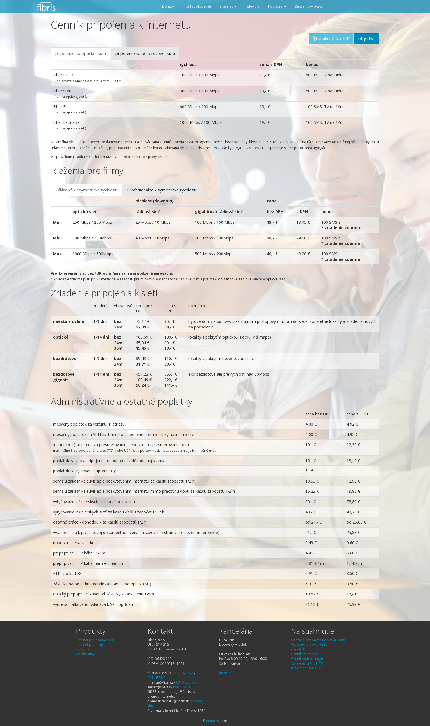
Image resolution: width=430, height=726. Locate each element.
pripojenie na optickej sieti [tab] (80, 53)
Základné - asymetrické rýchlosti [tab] (86, 190)
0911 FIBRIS (156, 677)
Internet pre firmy (90, 644)
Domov (168, 6)
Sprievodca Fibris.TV (307, 663)
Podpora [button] (277, 6)
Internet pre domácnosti (95, 640)
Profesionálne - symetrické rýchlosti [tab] (161, 190)
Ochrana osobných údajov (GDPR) (318, 640)
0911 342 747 (182, 672)
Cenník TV (298, 649)
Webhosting (85, 654)
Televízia (252, 6)
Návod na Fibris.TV (306, 668)
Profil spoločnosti (196, 6)
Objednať (367, 39)
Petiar (210, 720)
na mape (225, 672)
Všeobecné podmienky (309, 644)
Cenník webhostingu (307, 658)
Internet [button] (227, 6)
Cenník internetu (304, 654)
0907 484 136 (183, 687)
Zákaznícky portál (309, 6)
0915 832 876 (186, 682)
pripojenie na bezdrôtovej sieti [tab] (145, 53)
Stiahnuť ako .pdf (331, 39)
